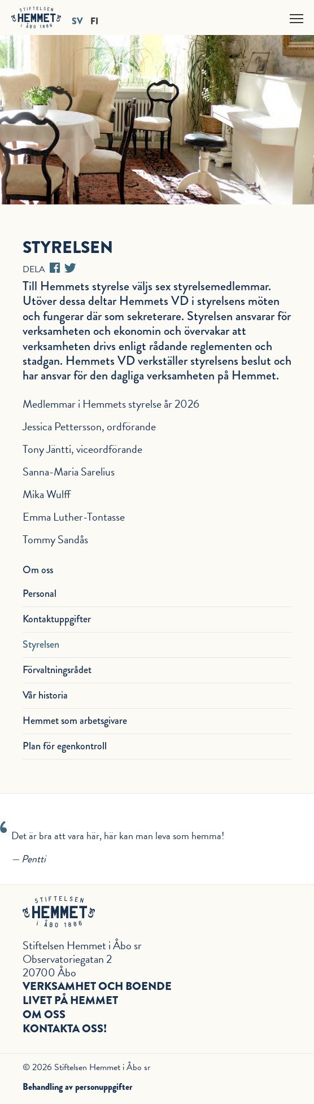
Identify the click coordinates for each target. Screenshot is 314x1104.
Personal (39, 593)
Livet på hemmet (70, 1000)
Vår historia (45, 695)
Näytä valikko (297, 17)
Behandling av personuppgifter (78, 1086)
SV (77, 21)
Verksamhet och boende (97, 986)
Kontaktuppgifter (57, 619)
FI (94, 21)
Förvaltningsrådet (57, 669)
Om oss (44, 1014)
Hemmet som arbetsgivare (75, 720)
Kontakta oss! (65, 1028)
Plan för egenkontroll (65, 746)
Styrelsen (41, 644)
